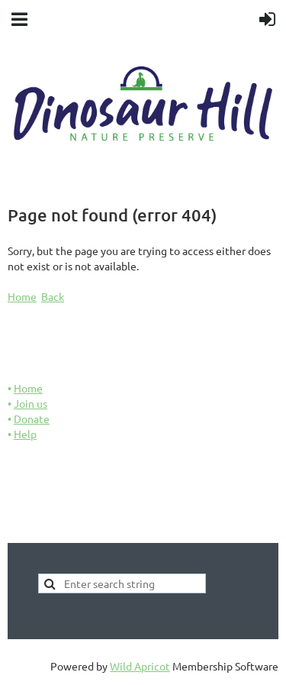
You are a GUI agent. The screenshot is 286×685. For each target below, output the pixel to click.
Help (25, 434)
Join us (30, 403)
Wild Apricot (140, 666)
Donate (32, 418)
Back (52, 296)
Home (22, 296)
